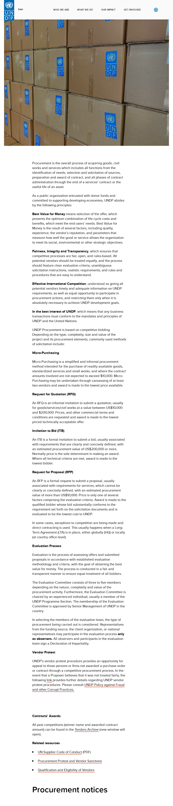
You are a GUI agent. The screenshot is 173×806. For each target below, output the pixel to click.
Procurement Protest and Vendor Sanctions (70, 760)
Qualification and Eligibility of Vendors (66, 769)
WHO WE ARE (61, 9)
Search (163, 10)
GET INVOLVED (132, 9)
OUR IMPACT (108, 9)
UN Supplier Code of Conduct (60, 751)
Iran (20, 9)
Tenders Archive (87, 729)
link (49, 679)
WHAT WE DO (85, 9)
